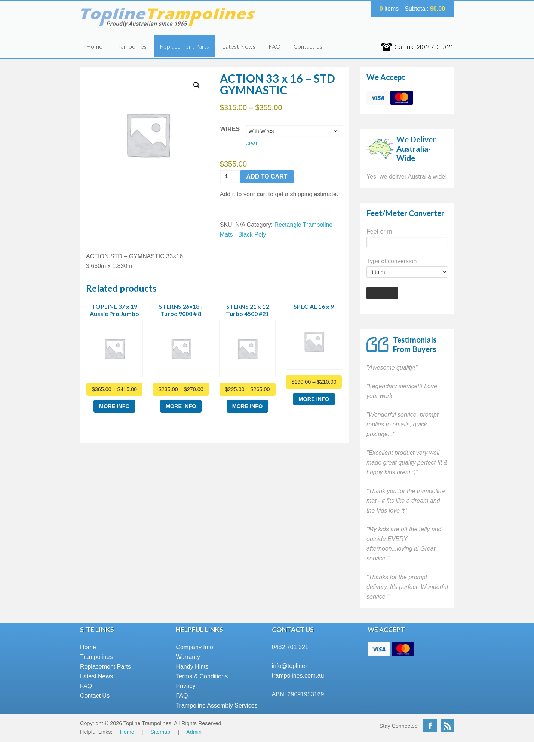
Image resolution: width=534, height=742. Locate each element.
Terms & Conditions (202, 676)
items (389, 9)
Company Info (194, 647)
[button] (196, 85)
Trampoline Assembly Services (216, 705)
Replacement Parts (184, 46)
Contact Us (308, 46)
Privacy (185, 686)
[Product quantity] (229, 176)
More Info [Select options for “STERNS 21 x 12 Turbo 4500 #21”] (247, 406)
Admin (194, 732)
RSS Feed (447, 725)
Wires (230, 129)
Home (94, 46)
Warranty (188, 657)
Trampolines (131, 46)
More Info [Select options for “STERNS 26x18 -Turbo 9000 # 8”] (181, 406)
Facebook (430, 725)
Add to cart (267, 176)
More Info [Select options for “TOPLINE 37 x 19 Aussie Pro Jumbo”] (114, 406)
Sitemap (161, 732)
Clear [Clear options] (252, 143)
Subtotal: (425, 9)
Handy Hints (192, 666)
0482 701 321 (290, 647)
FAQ (274, 46)
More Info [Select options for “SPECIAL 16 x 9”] (314, 399)
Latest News (238, 46)
